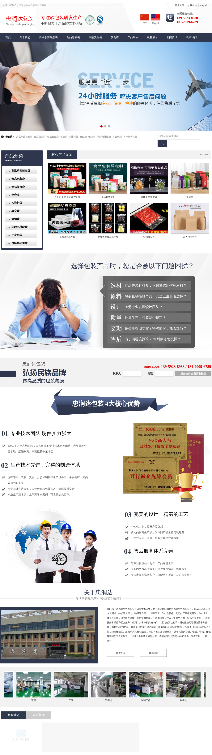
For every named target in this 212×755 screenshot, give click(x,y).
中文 (144, 19)
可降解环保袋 (130, 136)
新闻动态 (13, 715)
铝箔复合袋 (95, 37)
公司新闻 (38, 715)
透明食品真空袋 (149, 197)
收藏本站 (192, 5)
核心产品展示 (62, 155)
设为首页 (179, 5)
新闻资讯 (172, 37)
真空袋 (83, 136)
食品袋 (189, 197)
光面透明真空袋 (67, 237)
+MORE (204, 154)
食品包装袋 (73, 37)
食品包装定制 (108, 197)
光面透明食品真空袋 (108, 237)
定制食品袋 (149, 237)
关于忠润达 (98, 592)
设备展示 (152, 37)
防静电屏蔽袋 (104, 136)
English (203, 5)
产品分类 (14, 155)
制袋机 (184, 700)
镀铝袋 (91, 136)
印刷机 (109, 700)
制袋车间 (147, 700)
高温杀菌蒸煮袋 (48, 37)
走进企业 (120, 653)
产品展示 (133, 37)
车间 (34, 700)
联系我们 (191, 37)
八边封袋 (73, 136)
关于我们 (24, 37)
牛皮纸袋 (117, 136)
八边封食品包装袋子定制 (67, 197)
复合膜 (115, 37)
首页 (8, 37)
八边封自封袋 (190, 237)
